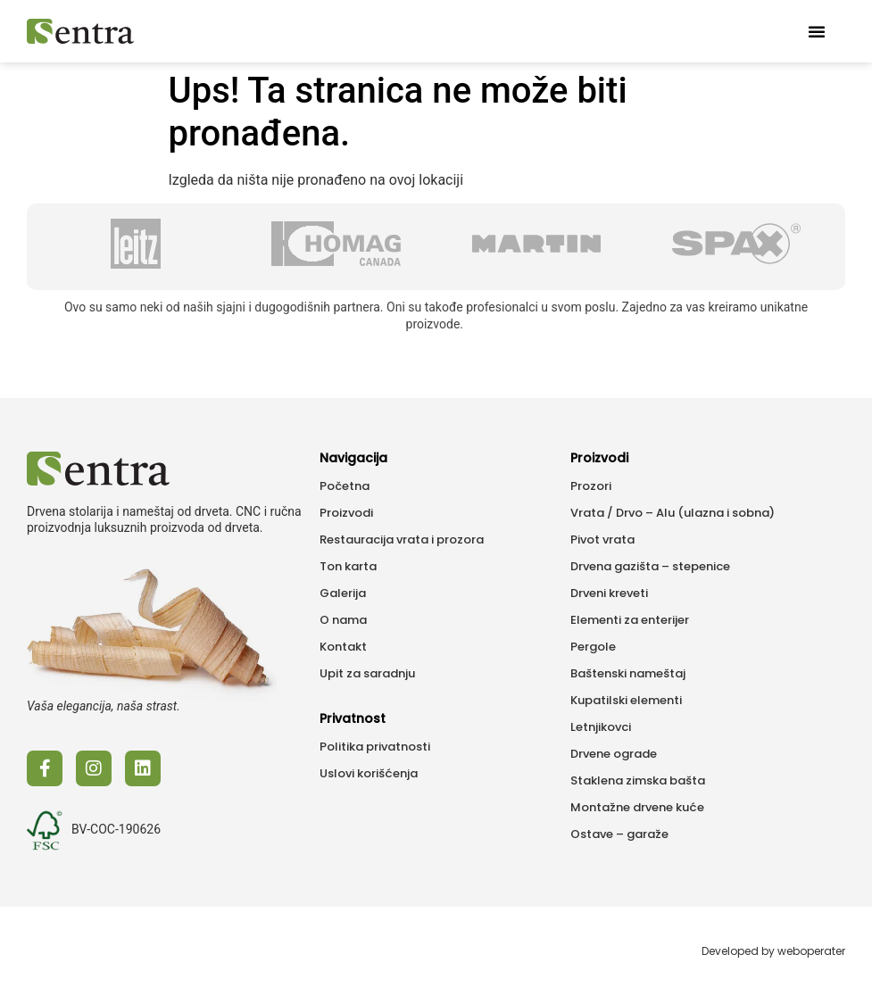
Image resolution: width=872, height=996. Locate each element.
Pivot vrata (602, 539)
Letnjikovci (600, 726)
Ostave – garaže (619, 834)
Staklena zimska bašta (637, 780)
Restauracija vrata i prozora (402, 539)
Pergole (593, 646)
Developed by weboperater (773, 951)
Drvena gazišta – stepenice (650, 566)
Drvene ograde (613, 753)
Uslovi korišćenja (369, 773)
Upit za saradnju (367, 673)
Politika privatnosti (375, 746)
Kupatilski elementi (626, 700)
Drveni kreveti (609, 593)
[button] (816, 31)
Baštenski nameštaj (627, 673)
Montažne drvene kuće (637, 807)
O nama (343, 619)
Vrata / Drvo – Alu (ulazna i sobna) (672, 512)
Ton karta (348, 566)
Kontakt (343, 646)
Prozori (590, 485)
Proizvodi (346, 512)
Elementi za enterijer (629, 619)
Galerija (343, 593)
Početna (345, 485)
